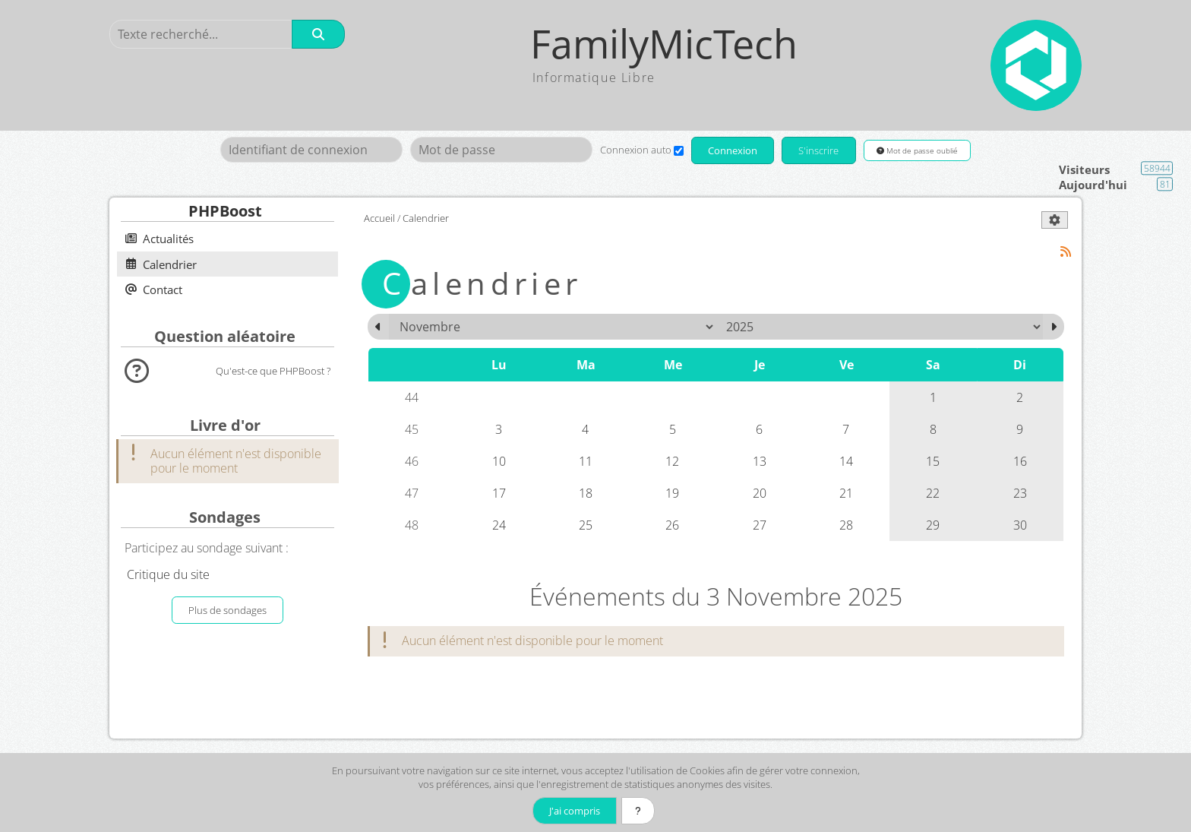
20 (759, 493)
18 (585, 493)
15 (933, 461)
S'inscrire (818, 150)
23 (1020, 493)
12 (672, 461)
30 (1020, 525)
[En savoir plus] (638, 810)
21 (846, 493)
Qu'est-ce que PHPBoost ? (273, 371)
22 (933, 493)
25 (585, 525)
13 (759, 461)
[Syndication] (1066, 252)
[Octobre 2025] (378, 327)
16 (1020, 461)
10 (499, 461)
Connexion (732, 150)
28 (846, 525)
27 (759, 525)
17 (499, 493)
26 (672, 525)
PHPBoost (225, 211)
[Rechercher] (318, 34)
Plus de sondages (227, 610)
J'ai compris (574, 811)
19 (672, 493)
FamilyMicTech (664, 44)
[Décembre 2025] (1053, 327)
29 (933, 525)
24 (499, 525)
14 (846, 461)
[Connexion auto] (679, 151)
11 (585, 461)
